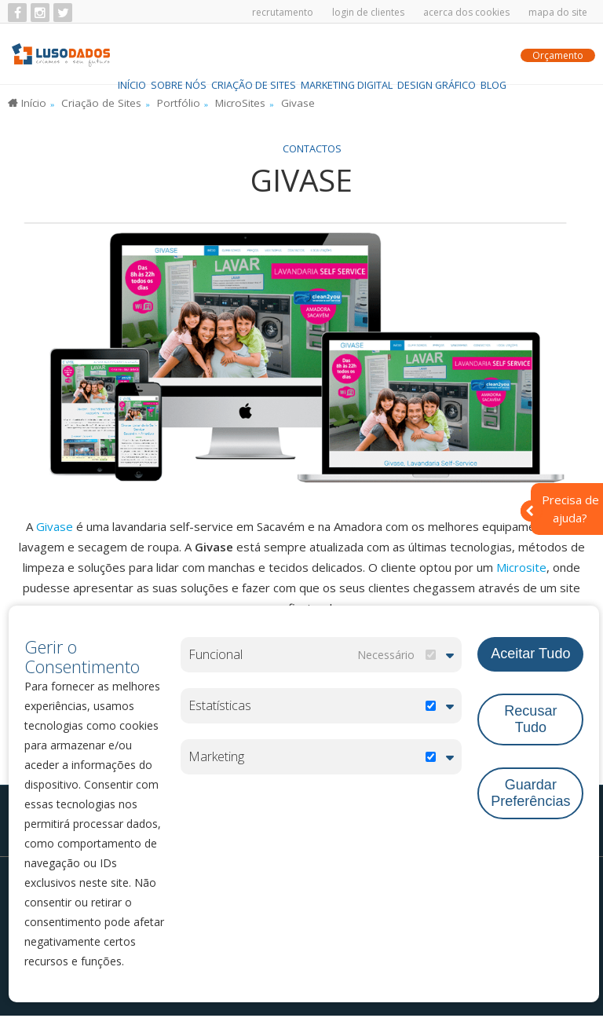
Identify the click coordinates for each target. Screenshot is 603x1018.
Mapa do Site (557, 12)
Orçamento (557, 56)
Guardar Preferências (530, 790)
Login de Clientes (368, 12)
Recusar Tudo (530, 717)
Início (132, 55)
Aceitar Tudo (530, 653)
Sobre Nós (178, 55)
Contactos (312, 119)
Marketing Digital (347, 55)
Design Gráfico (436, 55)
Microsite (521, 569)
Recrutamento (282, 12)
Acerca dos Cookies (466, 12)
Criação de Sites (253, 55)
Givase (56, 528)
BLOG (493, 55)
